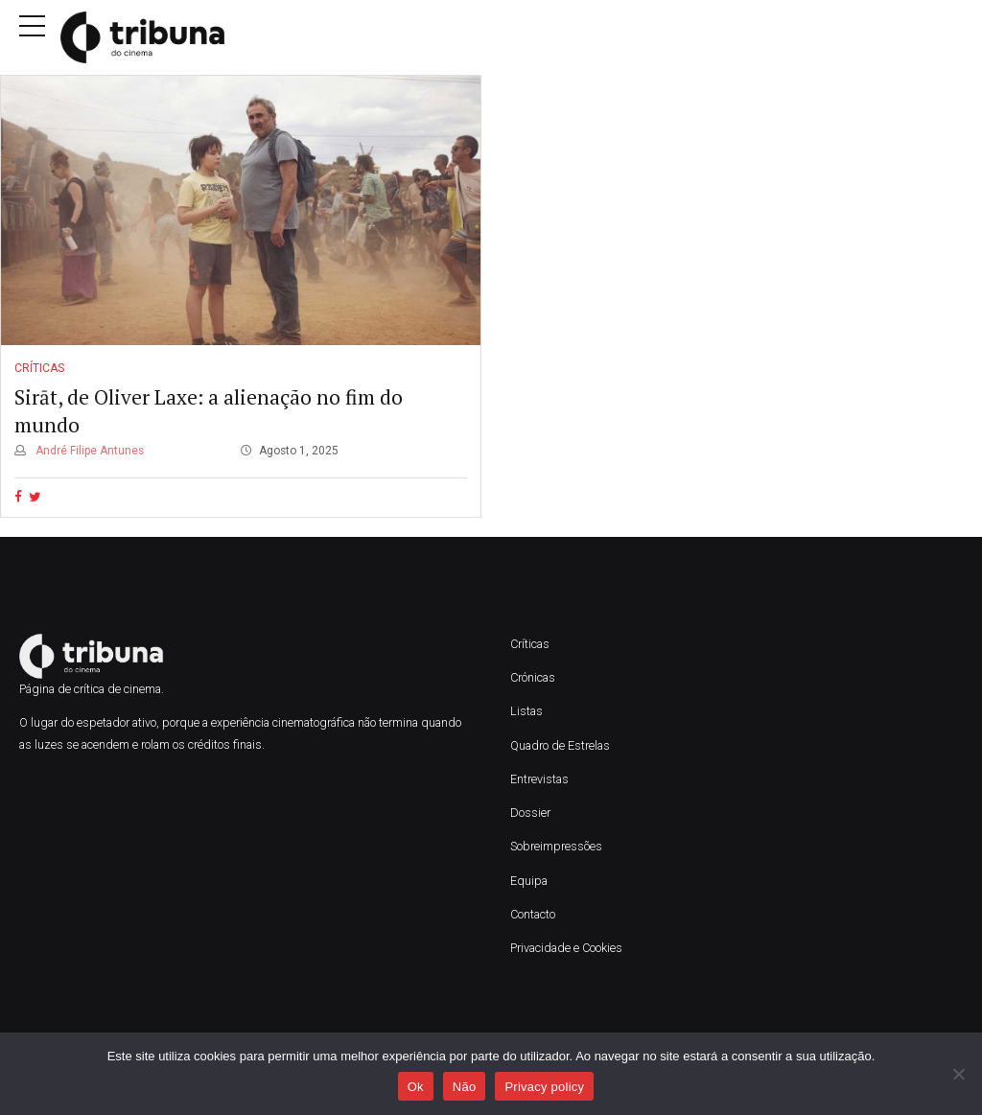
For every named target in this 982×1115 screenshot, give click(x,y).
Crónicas (532, 677)
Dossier (530, 812)
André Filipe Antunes (88, 451)
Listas (526, 711)
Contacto (532, 914)
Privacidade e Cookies (566, 948)
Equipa (530, 880)
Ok (416, 1087)
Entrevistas (539, 779)
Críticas (39, 369)
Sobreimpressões (556, 846)
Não (465, 1087)
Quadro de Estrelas (560, 745)
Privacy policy (544, 1087)
